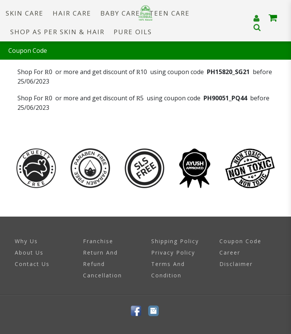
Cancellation (102, 275)
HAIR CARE (72, 13)
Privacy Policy (173, 252)
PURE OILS (133, 31)
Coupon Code (240, 241)
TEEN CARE (169, 13)
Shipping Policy (175, 241)
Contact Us (32, 264)
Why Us (26, 241)
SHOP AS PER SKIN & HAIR (57, 31)
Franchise (98, 241)
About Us (29, 252)
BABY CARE (120, 13)
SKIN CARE (25, 13)
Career (229, 252)
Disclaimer (236, 264)
